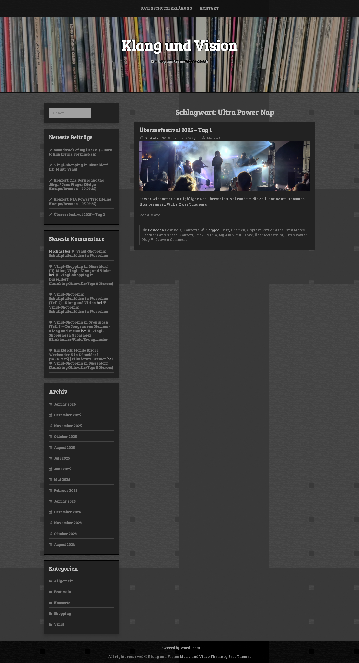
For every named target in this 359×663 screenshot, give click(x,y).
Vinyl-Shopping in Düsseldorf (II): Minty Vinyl (78, 167)
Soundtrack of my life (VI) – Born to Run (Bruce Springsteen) (80, 152)
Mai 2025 (62, 479)
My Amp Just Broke (236, 234)
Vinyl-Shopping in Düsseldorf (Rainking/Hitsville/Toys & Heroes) (81, 365)
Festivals (173, 229)
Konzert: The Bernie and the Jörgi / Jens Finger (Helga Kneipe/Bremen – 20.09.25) (76, 184)
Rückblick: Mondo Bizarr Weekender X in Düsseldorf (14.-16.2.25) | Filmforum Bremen (78, 354)
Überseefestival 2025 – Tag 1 (175, 130)
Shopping (62, 613)
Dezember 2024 (67, 511)
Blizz (224, 229)
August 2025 (64, 447)
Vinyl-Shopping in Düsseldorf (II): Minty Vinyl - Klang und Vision (80, 268)
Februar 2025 (65, 490)
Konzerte (191, 229)
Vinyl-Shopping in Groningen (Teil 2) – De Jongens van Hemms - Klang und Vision (79, 326)
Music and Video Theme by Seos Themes (215, 656)
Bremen (238, 229)
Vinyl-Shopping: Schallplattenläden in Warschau (78, 253)
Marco (212, 138)
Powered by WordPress (179, 647)
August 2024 (64, 544)
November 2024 (68, 522)
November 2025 (68, 425)
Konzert (186, 234)
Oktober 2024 (65, 533)
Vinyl (59, 624)
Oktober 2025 (65, 436)
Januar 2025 (65, 501)
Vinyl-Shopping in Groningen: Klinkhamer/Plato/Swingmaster (78, 335)
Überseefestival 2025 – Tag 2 (79, 214)
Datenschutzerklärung (166, 8)
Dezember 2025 (67, 414)
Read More (149, 214)
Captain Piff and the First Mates (276, 229)
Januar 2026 (65, 404)
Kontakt (209, 8)
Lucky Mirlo (206, 234)
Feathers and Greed (160, 234)
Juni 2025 (62, 468)
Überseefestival (269, 234)
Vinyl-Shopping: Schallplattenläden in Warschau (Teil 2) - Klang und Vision (78, 298)
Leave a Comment (168, 239)
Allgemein (64, 580)
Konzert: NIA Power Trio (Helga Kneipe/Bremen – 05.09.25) (80, 201)
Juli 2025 (62, 458)
